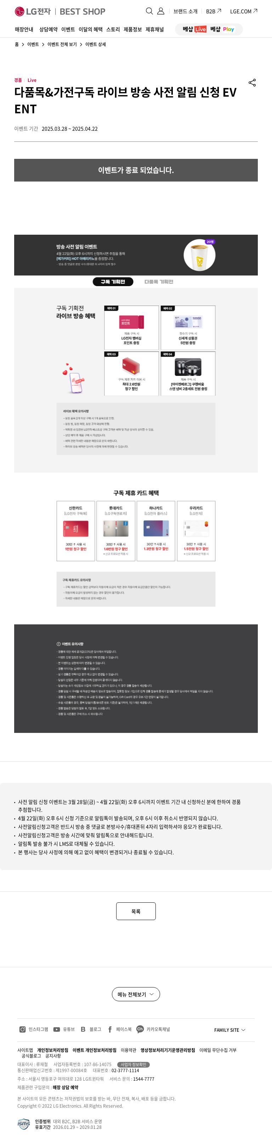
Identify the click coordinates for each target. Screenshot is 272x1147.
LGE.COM (240, 11)
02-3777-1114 (125, 1070)
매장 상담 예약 (65, 1087)
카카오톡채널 (158, 1029)
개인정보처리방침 (52, 1050)
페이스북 (124, 1029)
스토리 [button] (113, 29)
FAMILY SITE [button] (226, 1030)
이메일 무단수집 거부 (218, 1050)
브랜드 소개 (186, 11)
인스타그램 (38, 1029)
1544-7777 (143, 1079)
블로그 (95, 1029)
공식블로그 (31, 1056)
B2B (214, 11)
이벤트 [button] (68, 29)
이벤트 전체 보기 (62, 44)
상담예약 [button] (48, 29)
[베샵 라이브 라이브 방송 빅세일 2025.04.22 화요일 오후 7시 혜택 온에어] (67, 208)
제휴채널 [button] (155, 29)
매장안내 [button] (24, 29)
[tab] (113, 281)
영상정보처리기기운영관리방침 (168, 1050)
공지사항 (53, 1056)
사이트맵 (25, 1050)
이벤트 (33, 44)
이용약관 (128, 1050)
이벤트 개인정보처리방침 (95, 1050)
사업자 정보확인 (133, 1065)
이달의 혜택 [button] (91, 29)
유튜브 (69, 1029)
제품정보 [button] (133, 29)
